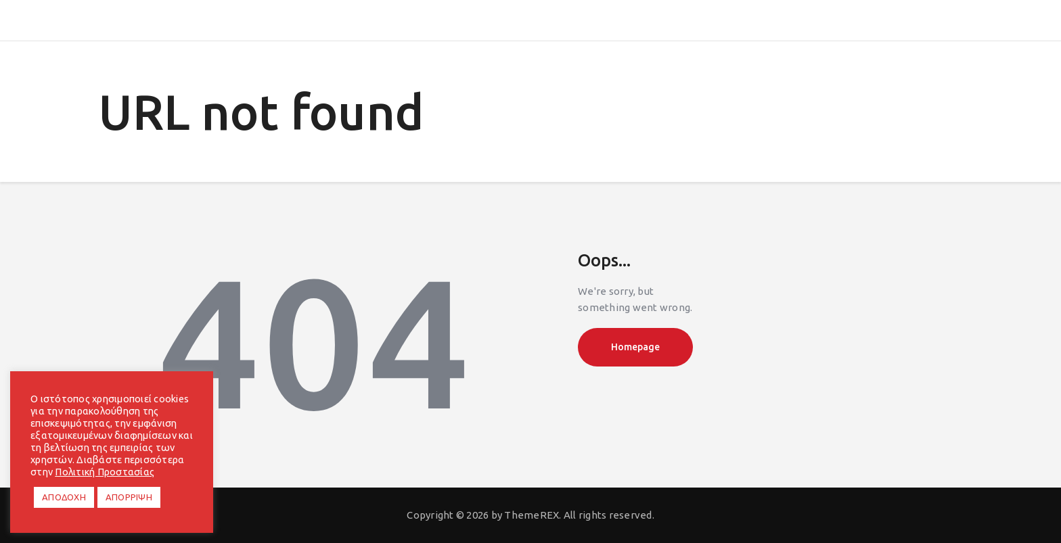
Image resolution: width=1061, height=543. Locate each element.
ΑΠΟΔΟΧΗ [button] (64, 497)
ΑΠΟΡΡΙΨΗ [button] (129, 497)
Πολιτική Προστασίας (104, 471)
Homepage (635, 346)
